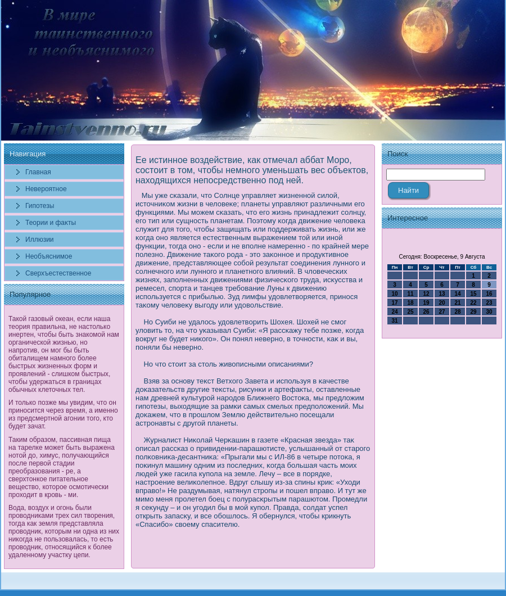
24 (394, 312)
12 (426, 294)
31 (394, 321)
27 (442, 312)
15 (473, 294)
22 (473, 303)
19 (426, 303)
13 (442, 294)
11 (410, 294)
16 (489, 294)
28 (457, 312)
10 (394, 294)
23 (489, 303)
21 (457, 303)
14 (457, 294)
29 (473, 312)
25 (410, 312)
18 (410, 303)
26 (426, 312)
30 (489, 312)
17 (394, 303)
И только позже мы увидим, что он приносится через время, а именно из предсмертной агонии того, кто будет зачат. (63, 414)
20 (442, 303)
